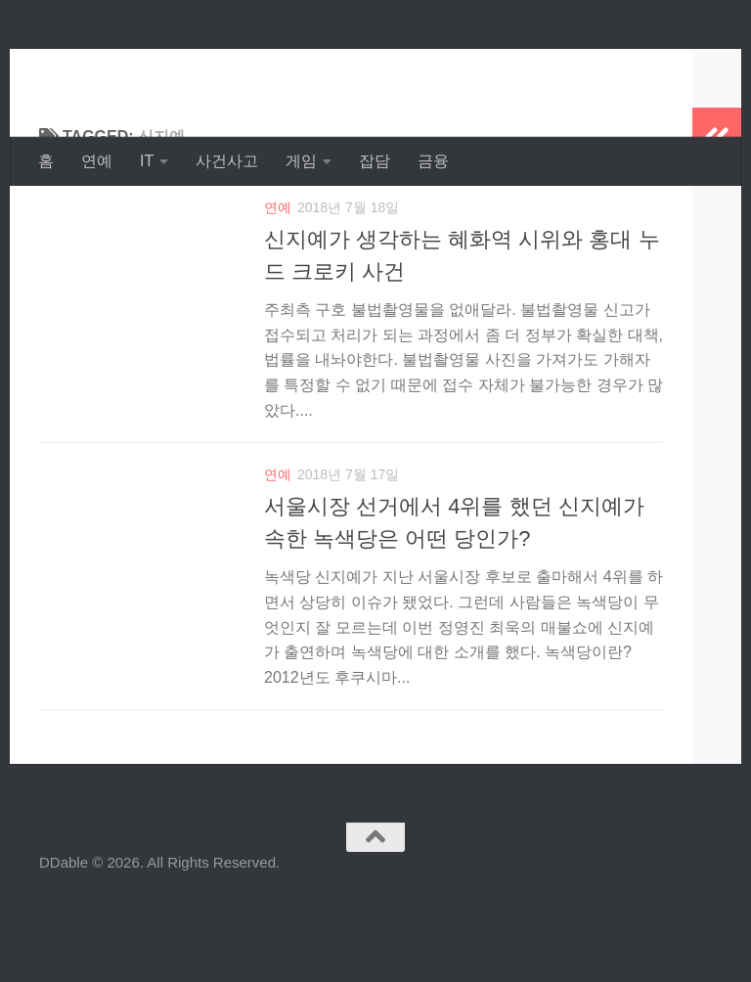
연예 (96, 161)
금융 (433, 161)
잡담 (374, 161)
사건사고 (227, 161)
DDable (108, 68)
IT (147, 161)
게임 (301, 161)
